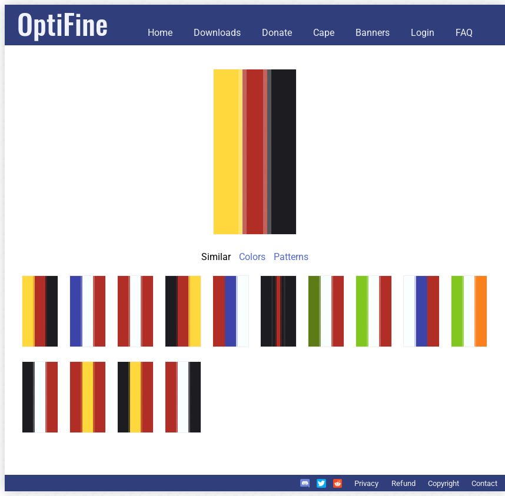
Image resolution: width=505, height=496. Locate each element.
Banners (373, 32)
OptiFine (62, 23)
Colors (252, 256)
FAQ (464, 32)
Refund (403, 483)
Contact (484, 483)
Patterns (291, 256)
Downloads (217, 32)
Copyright (443, 483)
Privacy (366, 483)
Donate (277, 32)
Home (160, 32)
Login (422, 32)
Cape (323, 32)
